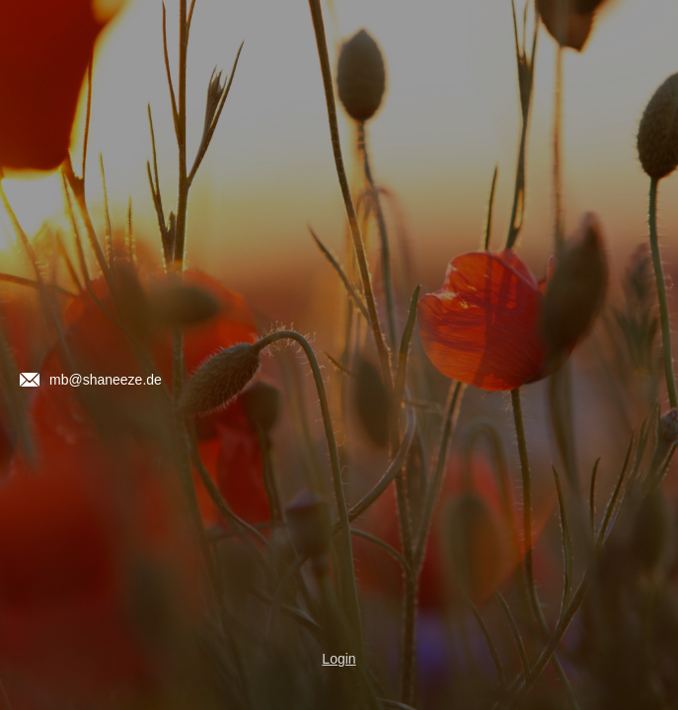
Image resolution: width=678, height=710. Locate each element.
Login (338, 659)
